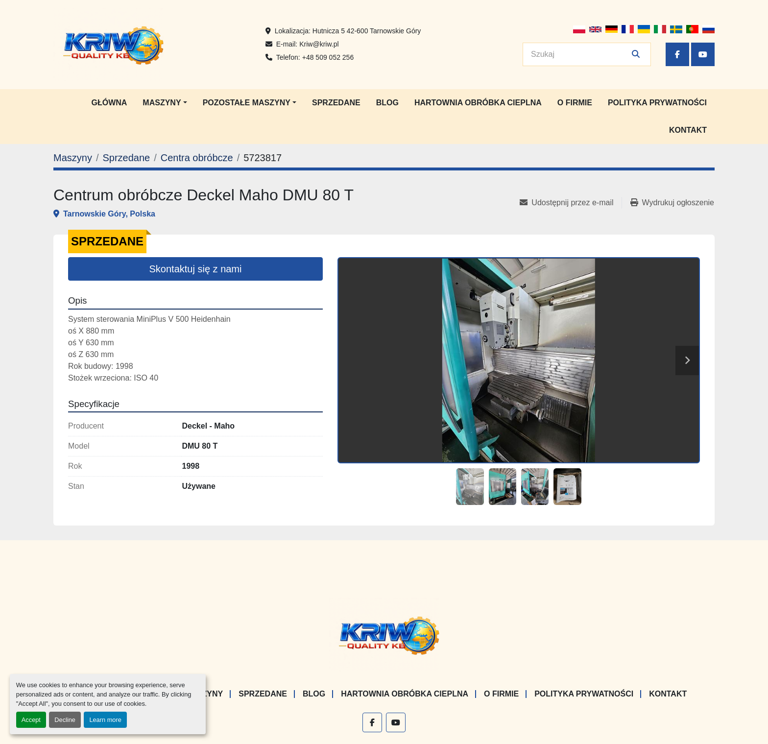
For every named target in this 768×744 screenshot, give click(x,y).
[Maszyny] (72, 157)
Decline (64, 719)
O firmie (574, 102)
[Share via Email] (570, 202)
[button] (164, 103)
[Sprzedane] (126, 157)
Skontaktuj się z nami (195, 269)
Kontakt (688, 130)
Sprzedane (336, 102)
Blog (387, 102)
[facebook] (677, 54)
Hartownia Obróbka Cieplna (478, 102)
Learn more (105, 719)
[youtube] (703, 54)
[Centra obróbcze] (197, 157)
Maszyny (162, 102)
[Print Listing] (672, 202)
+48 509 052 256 (328, 57)
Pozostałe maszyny (246, 102)
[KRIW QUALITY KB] (384, 634)
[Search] (580, 54)
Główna (109, 102)
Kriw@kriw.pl (318, 44)
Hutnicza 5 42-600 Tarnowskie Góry (366, 31)
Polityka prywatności (657, 102)
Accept (31, 719)
